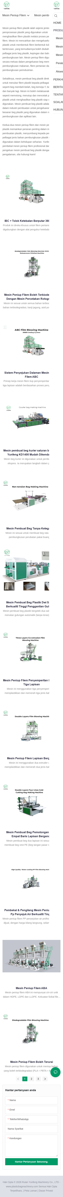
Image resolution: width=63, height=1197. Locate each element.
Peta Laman (30, 1190)
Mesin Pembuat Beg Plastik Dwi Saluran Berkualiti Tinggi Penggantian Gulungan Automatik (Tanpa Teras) (31, 605)
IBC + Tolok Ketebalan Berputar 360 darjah (32, 220)
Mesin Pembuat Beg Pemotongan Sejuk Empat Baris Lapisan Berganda (31, 834)
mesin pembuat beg (25, 78)
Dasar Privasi (46, 1190)
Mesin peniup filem (12, 28)
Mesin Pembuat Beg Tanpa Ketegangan (31, 528)
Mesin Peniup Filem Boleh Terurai (31, 1062)
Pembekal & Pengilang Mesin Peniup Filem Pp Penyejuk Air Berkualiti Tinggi (31, 912)
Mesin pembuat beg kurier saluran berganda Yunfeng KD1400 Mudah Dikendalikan (31, 452)
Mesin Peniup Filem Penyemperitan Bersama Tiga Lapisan (31, 682)
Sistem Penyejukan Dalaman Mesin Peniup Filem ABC (31, 374)
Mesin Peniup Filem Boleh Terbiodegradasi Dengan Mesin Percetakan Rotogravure (31, 296)
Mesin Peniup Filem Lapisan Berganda (31, 758)
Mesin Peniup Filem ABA (31, 988)
